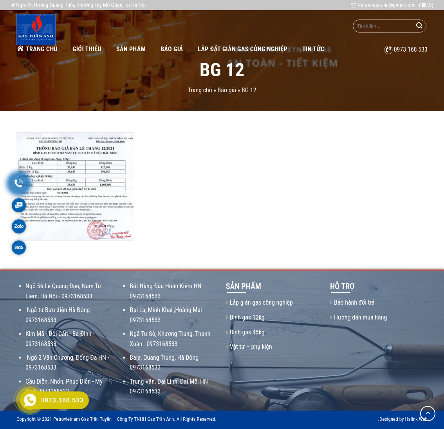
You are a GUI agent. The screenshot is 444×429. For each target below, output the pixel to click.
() (427, 5)
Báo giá (172, 49)
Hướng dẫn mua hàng (360, 317)
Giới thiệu (86, 49)
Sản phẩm (131, 49)
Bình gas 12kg (247, 317)
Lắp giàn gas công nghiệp (261, 302)
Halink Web (416, 419)
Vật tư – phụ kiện (251, 346)
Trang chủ (37, 49)
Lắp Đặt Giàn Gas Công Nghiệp (242, 49)
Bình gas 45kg (247, 332)
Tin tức (313, 49)
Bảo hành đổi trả (354, 302)
